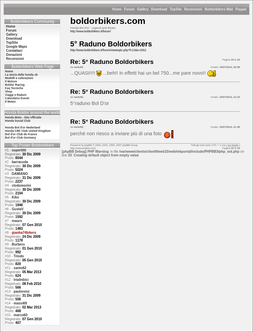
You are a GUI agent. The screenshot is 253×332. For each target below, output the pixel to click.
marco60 (21, 315)
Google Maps (16, 46)
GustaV (18, 209)
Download (159, 9)
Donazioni (14, 55)
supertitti (19, 150)
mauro (17, 221)
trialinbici (21, 280)
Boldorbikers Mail (219, 9)
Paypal (241, 9)
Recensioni (193, 9)
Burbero (18, 244)
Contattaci (14, 50)
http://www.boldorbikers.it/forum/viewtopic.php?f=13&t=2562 (108, 50)
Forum (129, 9)
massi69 (20, 303)
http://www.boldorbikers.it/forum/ (90, 31)
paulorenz (22, 291)
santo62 (20, 268)
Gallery (143, 9)
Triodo (19, 256)
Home (117, 9)
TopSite (176, 9)
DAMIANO (20, 174)
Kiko (15, 197)
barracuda (20, 162)
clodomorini (21, 185)
